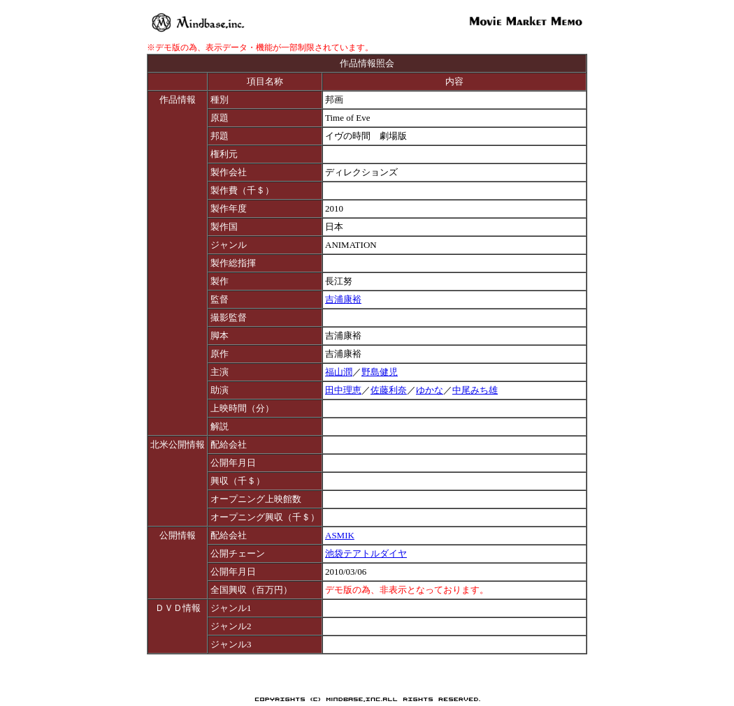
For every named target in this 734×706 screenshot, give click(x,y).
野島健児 (379, 372)
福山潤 (338, 372)
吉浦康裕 (343, 299)
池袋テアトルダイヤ (366, 553)
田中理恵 (343, 390)
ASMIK (339, 535)
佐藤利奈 (388, 390)
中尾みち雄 (475, 390)
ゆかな (429, 390)
